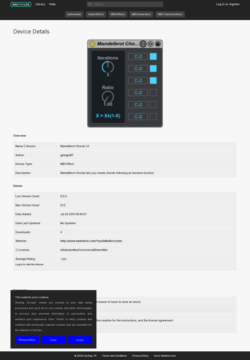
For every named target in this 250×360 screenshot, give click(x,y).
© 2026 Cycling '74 (85, 355)
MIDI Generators (141, 14)
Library (40, 4)
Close (53, 340)
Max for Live (21, 4)
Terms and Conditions (114, 355)
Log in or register (228, 4)
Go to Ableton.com (165, 355)
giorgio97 (66, 155)
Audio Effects (96, 14)
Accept (79, 340)
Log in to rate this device (29, 264)
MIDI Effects (118, 14)
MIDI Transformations (170, 14)
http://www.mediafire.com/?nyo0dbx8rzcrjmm (91, 240)
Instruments (74, 14)
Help (52, 4)
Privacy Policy (140, 355)
